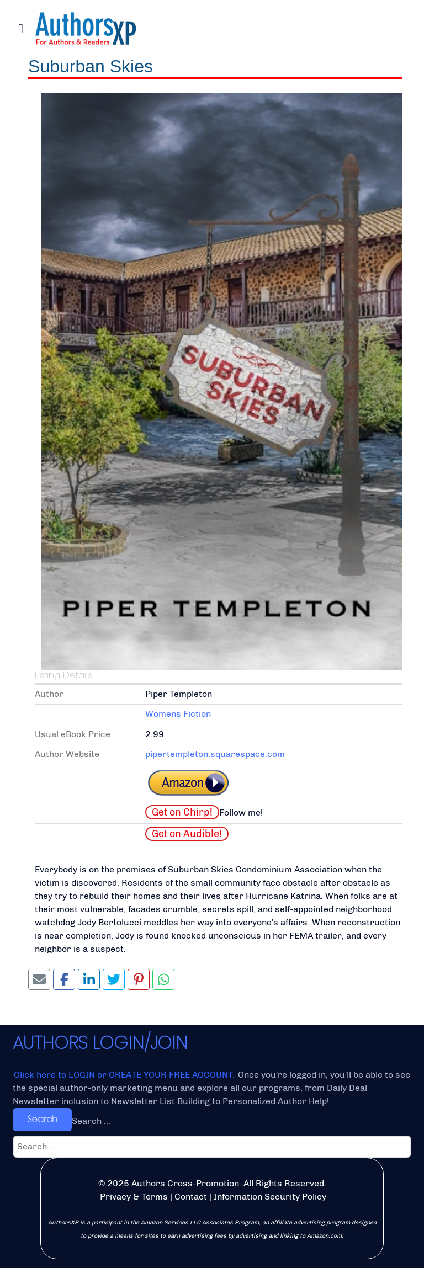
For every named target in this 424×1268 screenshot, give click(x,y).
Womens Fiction (178, 713)
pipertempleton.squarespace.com (215, 754)
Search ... (91, 1121)
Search (42, 1119)
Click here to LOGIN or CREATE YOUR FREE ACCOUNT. (125, 1074)
